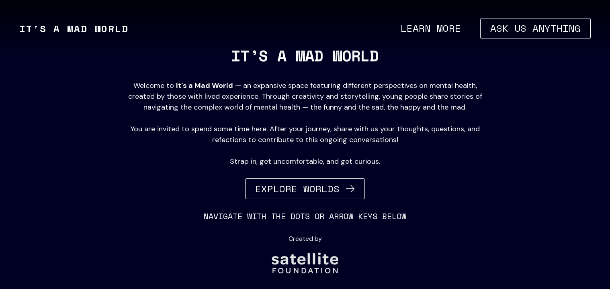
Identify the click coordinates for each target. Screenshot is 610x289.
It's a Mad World (74, 28)
